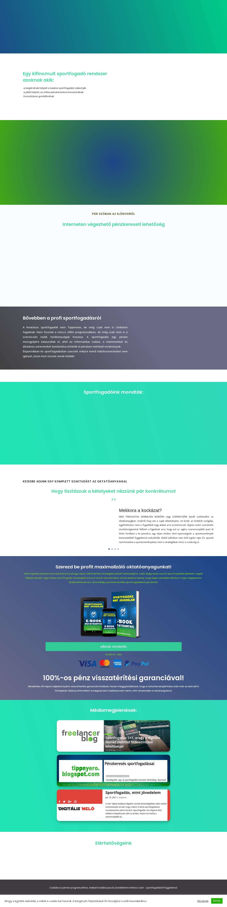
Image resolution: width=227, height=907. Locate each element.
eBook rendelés (113, 646)
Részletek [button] (202, 901)
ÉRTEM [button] (216, 900)
